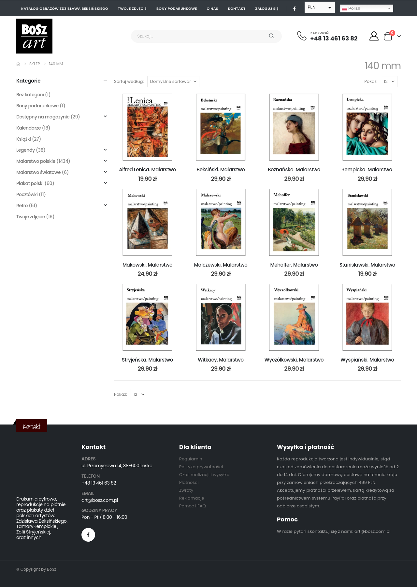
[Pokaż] (389, 81)
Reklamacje (191, 498)
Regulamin (190, 459)
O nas (212, 8)
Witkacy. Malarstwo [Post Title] (220, 359)
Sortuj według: (129, 81)
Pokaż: (371, 81)
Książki (23, 139)
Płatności (188, 482)
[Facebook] (294, 8)
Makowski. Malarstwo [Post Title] (147, 264)
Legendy (25, 150)
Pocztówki (27, 194)
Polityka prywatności (201, 467)
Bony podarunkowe (176, 8)
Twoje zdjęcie (132, 8)
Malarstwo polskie (35, 161)
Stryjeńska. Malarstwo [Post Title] (147, 359)
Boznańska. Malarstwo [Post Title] (294, 169)
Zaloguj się (267, 8)
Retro (22, 205)
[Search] (272, 36)
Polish (351, 8)
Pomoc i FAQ (192, 506)
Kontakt (237, 8)
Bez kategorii (30, 94)
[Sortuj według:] (173, 81)
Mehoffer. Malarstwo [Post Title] (294, 264)
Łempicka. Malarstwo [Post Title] (367, 169)
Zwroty (186, 490)
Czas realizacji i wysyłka (204, 474)
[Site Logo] (34, 36)
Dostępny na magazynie (42, 117)
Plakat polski (29, 183)
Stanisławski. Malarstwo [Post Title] (367, 264)
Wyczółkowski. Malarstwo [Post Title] (294, 359)
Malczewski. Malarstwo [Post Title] (221, 264)
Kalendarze (28, 128)
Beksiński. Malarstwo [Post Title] (221, 169)
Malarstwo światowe (38, 172)
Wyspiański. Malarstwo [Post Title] (367, 359)
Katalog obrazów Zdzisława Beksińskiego (64, 8)
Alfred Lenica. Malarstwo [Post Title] (147, 169)
